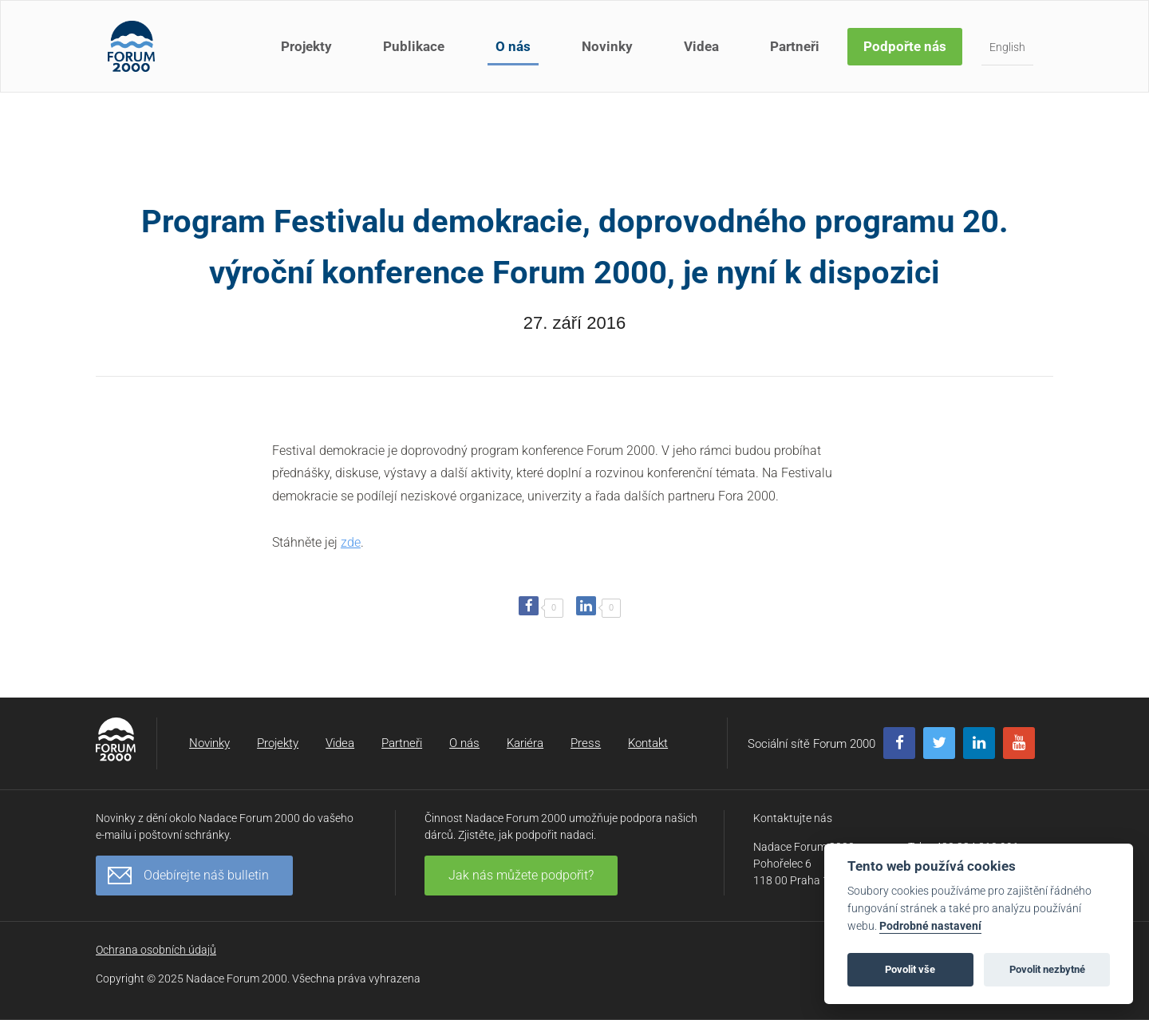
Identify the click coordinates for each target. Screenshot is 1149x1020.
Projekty (306, 46)
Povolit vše (910, 969)
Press (586, 743)
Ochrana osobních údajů (156, 949)
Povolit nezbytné (1047, 969)
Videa (701, 46)
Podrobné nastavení (930, 926)
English (1007, 47)
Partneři (794, 46)
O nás (513, 46)
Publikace (413, 46)
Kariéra (525, 743)
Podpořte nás (904, 46)
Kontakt (648, 743)
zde (351, 542)
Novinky (607, 46)
